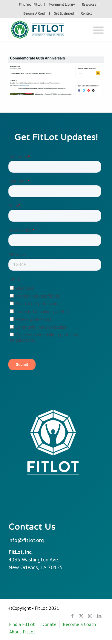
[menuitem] (30, 4)
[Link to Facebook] (72, 615)
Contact (86, 13)
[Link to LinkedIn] (99, 615)
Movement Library (62, 4)
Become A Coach (34, 13)
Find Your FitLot (30, 4)
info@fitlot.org (26, 540)
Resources (89, 4)
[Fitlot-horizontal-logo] (46, 30)
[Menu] (95, 30)
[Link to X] (81, 615)
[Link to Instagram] (90, 615)
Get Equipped (63, 13)
